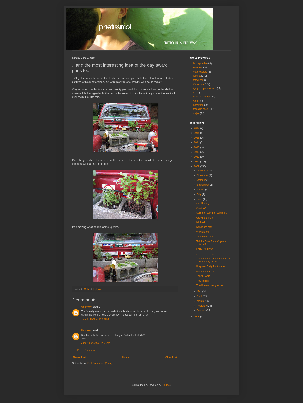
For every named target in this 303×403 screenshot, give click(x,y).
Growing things (204, 217)
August (201, 189)
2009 (197, 166)
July (199, 194)
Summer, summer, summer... (211, 212)
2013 (197, 147)
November (203, 175)
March (200, 301)
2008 (197, 316)
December (203, 170)
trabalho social (201, 109)
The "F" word (203, 276)
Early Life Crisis (204, 249)
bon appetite (200, 63)
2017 (197, 128)
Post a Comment (86, 350)
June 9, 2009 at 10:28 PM (95, 319)
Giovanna (198, 84)
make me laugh (201, 96)
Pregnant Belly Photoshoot (210, 266)
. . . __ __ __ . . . (205, 254)
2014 (197, 142)
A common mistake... (207, 271)
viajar (196, 113)
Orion (196, 100)
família (197, 75)
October (201, 180)
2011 (197, 156)
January (201, 310)
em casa (198, 67)
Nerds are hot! (204, 227)
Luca (196, 92)
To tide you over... (205, 236)
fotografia (198, 80)
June (200, 199)
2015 (197, 137)
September (203, 184)
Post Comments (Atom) (99, 363)
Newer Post (79, 357)
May (199, 291)
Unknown (86, 306)
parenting (198, 105)
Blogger (166, 385)
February (202, 305)
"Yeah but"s (202, 232)
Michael (200, 222)
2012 (197, 152)
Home (125, 357)
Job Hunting (202, 203)
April (199, 296)
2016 (197, 132)
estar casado (200, 71)
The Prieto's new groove (209, 285)
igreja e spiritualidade (204, 88)
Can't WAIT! (202, 208)
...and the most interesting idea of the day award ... (213, 260)
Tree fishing (202, 280)
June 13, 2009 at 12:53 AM (95, 343)
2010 (197, 161)
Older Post (171, 357)
